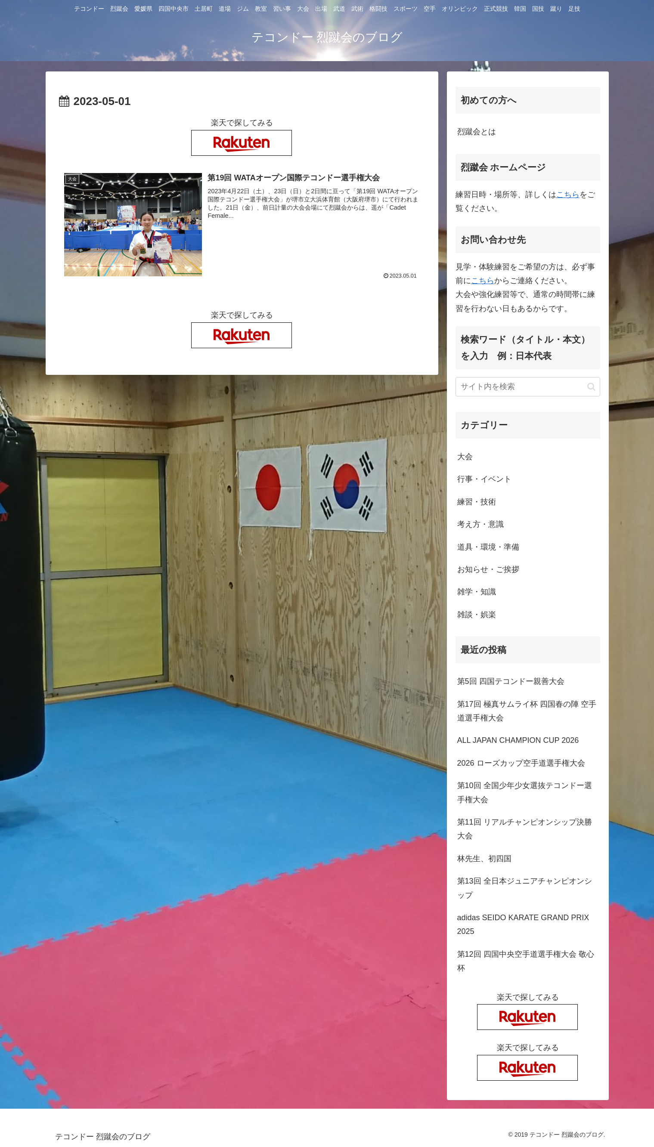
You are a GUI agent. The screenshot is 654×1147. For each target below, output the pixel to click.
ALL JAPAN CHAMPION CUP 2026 (518, 740)
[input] (528, 386)
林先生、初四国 (484, 858)
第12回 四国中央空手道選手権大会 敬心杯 (525, 961)
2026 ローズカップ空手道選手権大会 (521, 763)
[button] (591, 387)
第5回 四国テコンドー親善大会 (510, 681)
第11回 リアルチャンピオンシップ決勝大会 (524, 829)
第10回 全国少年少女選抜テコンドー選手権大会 (524, 792)
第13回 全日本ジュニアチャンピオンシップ (524, 888)
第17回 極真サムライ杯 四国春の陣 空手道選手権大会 (526, 711)
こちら (568, 194)
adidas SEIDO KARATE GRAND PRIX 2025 (523, 924)
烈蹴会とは (476, 131)
